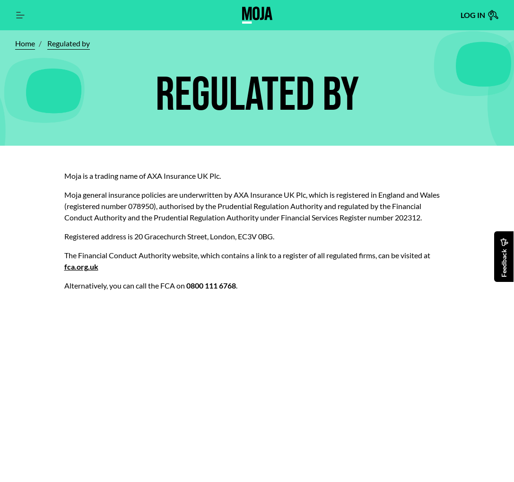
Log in (480, 15)
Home (25, 43)
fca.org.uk (81, 266)
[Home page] (257, 15)
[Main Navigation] (20, 15)
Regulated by (68, 43)
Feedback (504, 257)
